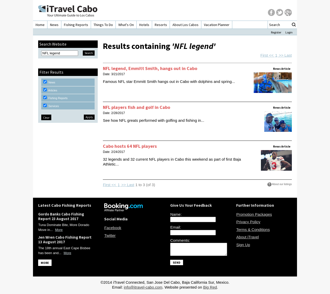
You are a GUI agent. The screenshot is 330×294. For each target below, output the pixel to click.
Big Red (210, 289)
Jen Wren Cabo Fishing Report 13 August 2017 (65, 239)
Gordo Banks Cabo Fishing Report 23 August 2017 (61, 216)
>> (281, 55)
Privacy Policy (248, 222)
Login (289, 32)
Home (40, 24)
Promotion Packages (254, 214)
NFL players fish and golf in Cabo (136, 107)
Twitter (110, 235)
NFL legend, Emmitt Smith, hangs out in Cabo (150, 68)
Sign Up (243, 245)
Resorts (161, 24)
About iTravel (247, 237)
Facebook (112, 228)
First (264, 55)
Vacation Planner (216, 24)
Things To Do (103, 24)
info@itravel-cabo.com (143, 289)
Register (276, 32)
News (54, 24)
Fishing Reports (76, 24)
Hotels (144, 24)
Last (288, 55)
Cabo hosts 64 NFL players (130, 146)
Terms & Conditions (253, 229)
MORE (45, 263)
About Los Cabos (185, 24)
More (59, 230)
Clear (46, 117)
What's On (126, 24)
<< (271, 55)
